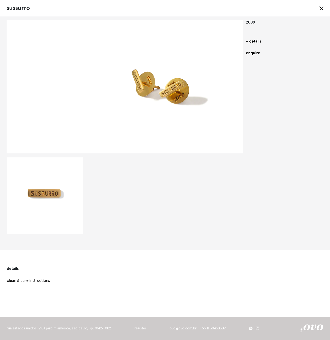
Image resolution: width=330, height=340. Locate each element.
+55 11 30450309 (213, 328)
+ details (253, 42)
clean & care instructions (28, 281)
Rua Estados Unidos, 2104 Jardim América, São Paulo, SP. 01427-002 (59, 328)
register (140, 328)
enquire (253, 53)
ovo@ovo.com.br (183, 328)
